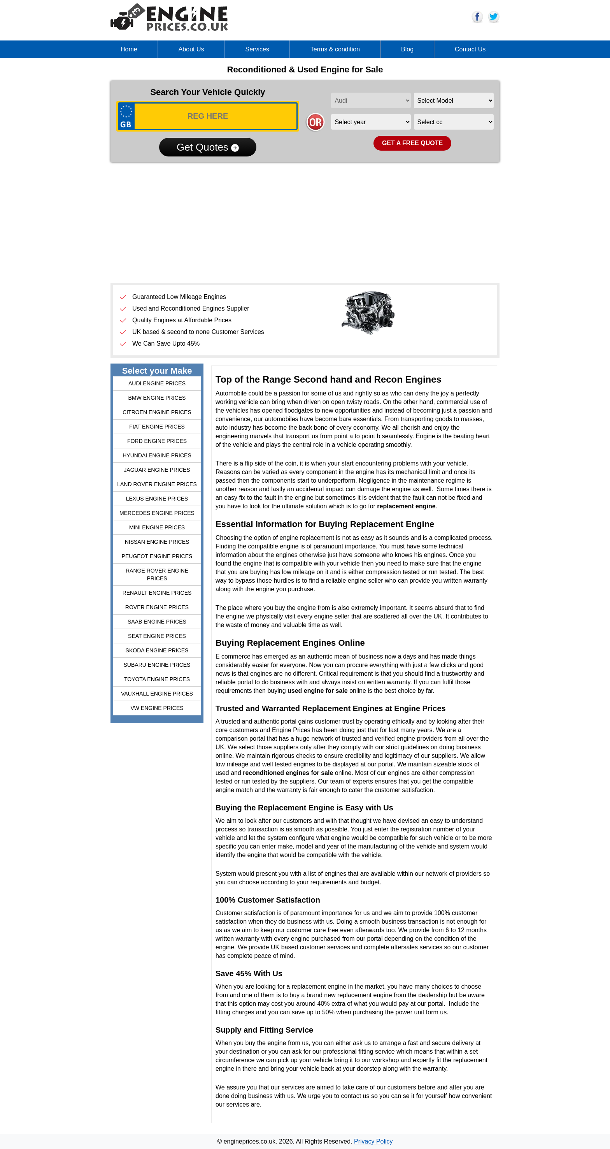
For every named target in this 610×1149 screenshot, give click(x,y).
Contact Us (470, 49)
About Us (191, 49)
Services (257, 49)
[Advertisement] (305, 222)
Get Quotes (208, 147)
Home (129, 49)
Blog (407, 49)
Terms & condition (335, 49)
